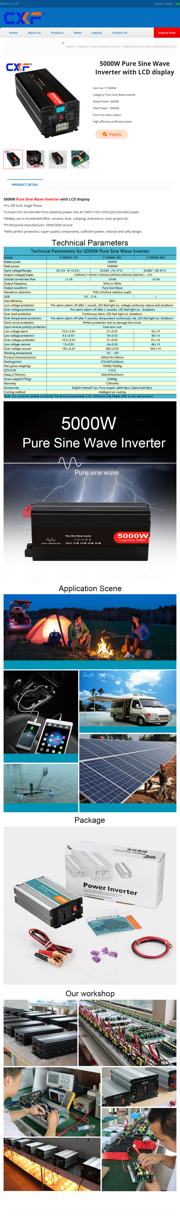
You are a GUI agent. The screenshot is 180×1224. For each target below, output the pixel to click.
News (78, 33)
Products (57, 33)
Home (13, 33)
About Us (34, 33)
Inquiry (97, 33)
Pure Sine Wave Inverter (105, 46)
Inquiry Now (167, 33)
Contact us (160, 4)
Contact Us (119, 33)
